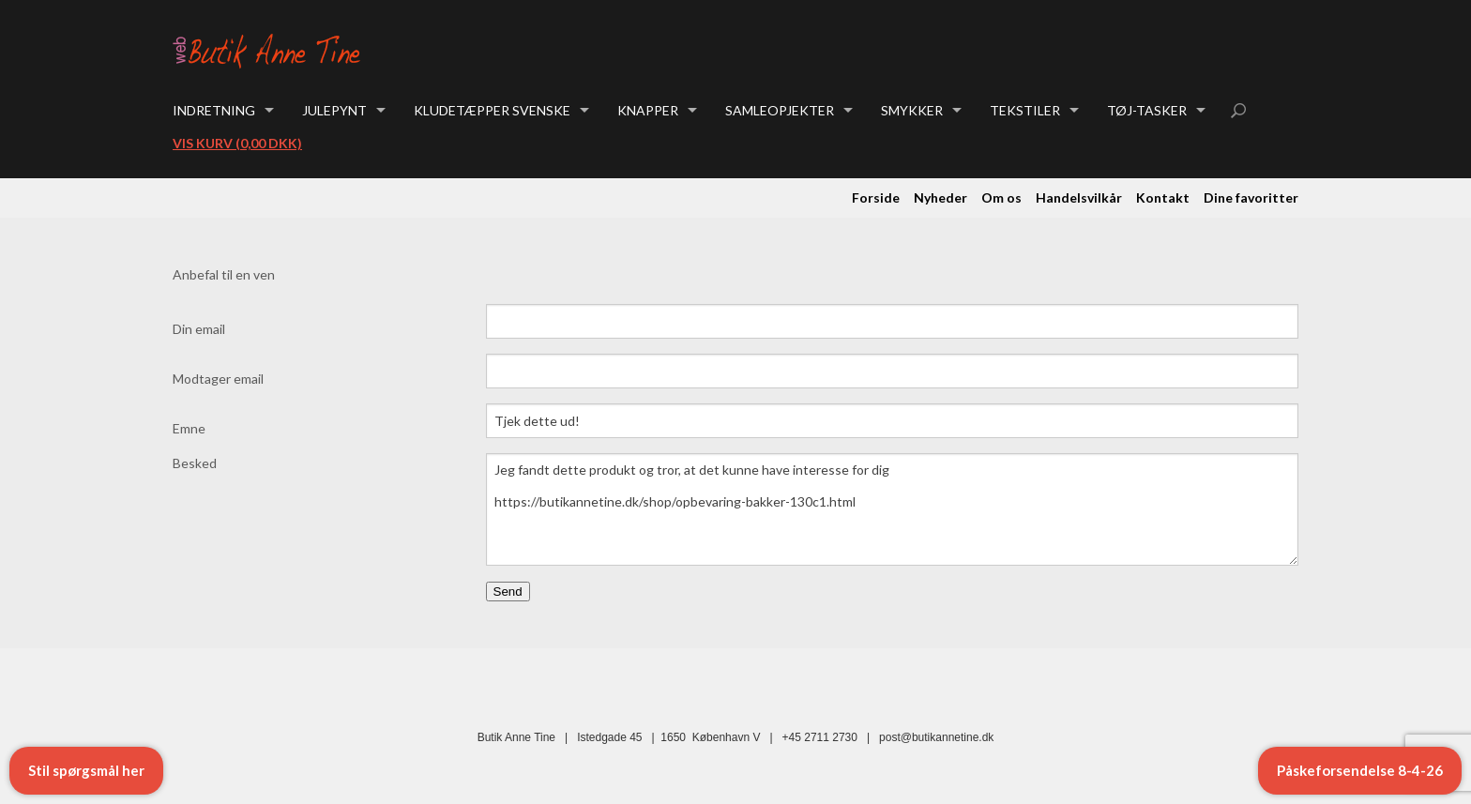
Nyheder (940, 197)
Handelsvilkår (1079, 197)
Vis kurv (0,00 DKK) (237, 143)
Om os (1001, 197)
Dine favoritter (1251, 197)
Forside (876, 197)
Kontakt (1163, 197)
